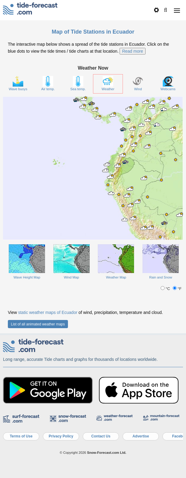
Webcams (168, 83)
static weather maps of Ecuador (47, 312)
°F (177, 288)
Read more (132, 51)
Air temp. (48, 83)
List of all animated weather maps (38, 324)
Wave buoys (18, 83)
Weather (108, 83)
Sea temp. (78, 83)
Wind (138, 83)
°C (166, 288)
